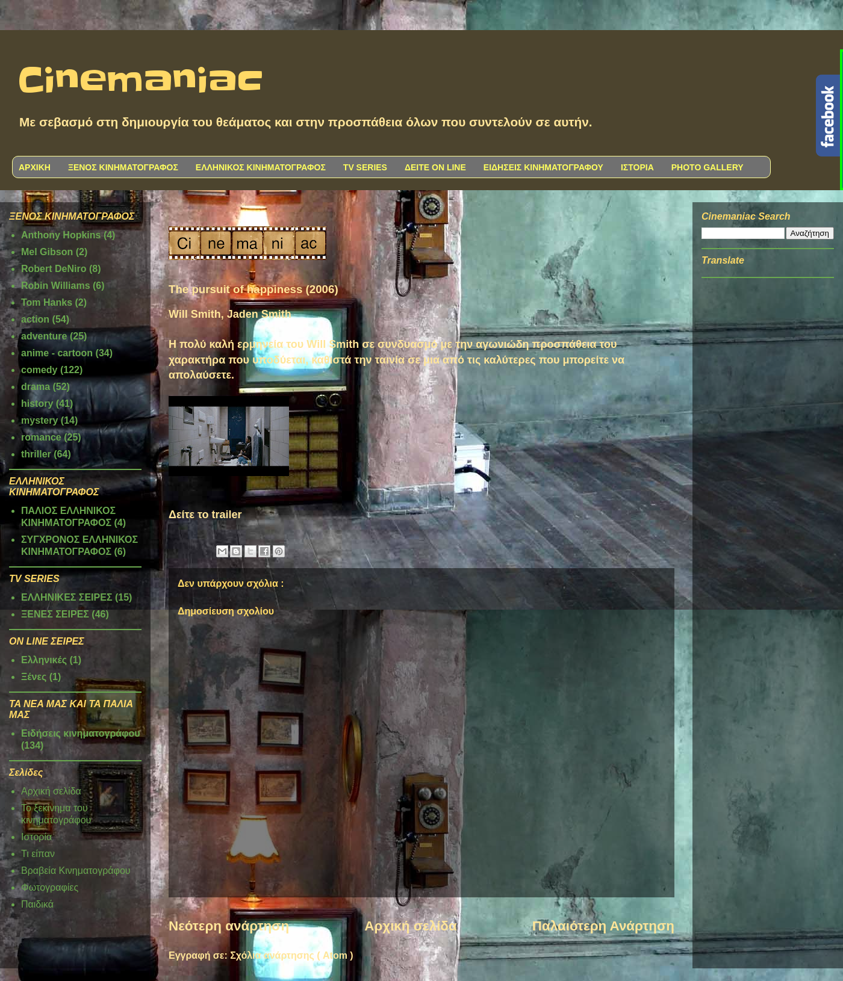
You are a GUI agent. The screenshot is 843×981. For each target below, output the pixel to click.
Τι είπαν (38, 854)
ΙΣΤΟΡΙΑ (637, 167)
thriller (36, 454)
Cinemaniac (140, 81)
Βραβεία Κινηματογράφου (76, 870)
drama (35, 387)
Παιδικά (37, 904)
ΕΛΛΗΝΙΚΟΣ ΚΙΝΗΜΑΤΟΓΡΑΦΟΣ (261, 167)
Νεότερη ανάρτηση (229, 925)
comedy (39, 370)
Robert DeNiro (53, 269)
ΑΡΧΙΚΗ (35, 167)
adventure (44, 336)
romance (41, 437)
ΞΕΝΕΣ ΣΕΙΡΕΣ (55, 614)
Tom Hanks (46, 302)
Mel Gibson (47, 252)
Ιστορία (36, 837)
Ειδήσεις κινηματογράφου (80, 733)
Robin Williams (55, 285)
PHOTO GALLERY (707, 167)
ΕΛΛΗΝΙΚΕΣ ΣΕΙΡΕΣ (67, 597)
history (37, 403)
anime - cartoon (57, 353)
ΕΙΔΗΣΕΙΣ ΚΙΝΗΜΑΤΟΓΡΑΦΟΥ (543, 167)
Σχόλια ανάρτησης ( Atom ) (291, 955)
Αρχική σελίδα (410, 925)
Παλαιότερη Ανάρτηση (603, 925)
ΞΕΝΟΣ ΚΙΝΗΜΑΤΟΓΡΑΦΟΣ (123, 167)
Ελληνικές (44, 660)
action (35, 319)
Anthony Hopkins (61, 235)
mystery (39, 420)
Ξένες (33, 677)
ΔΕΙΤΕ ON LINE (435, 167)
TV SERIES (365, 167)
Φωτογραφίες (49, 887)
